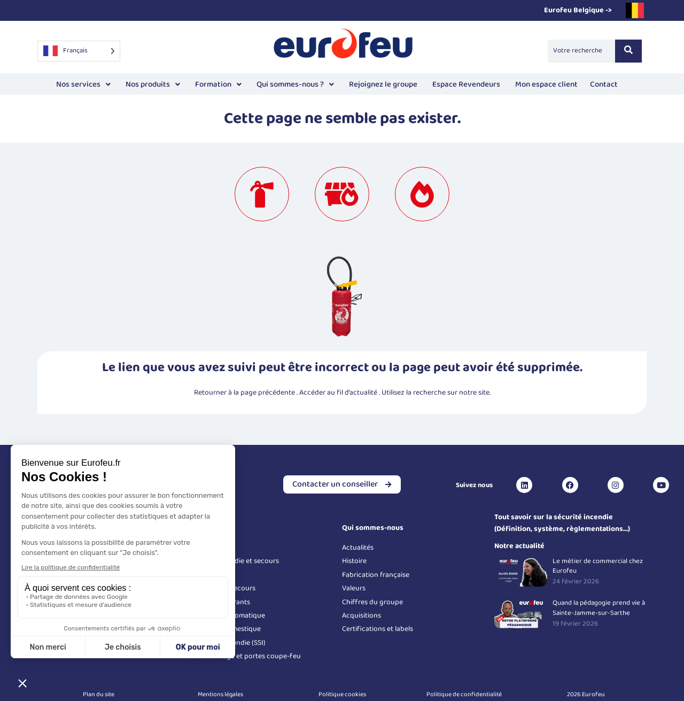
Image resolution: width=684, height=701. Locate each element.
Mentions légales (220, 694)
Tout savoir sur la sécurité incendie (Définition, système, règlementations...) (562, 523)
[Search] (581, 51)
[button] (83, 84)
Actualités (358, 547)
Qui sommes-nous (372, 528)
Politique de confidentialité (464, 694)
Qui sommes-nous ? (295, 84)
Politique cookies (342, 694)
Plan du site (98, 694)
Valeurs (354, 588)
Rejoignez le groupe (383, 84)
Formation (218, 84)
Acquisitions (361, 615)
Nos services (83, 84)
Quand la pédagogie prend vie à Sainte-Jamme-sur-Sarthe (599, 608)
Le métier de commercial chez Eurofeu (598, 566)
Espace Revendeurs (466, 84)
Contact (604, 84)
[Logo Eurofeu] (343, 49)
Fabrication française (375, 575)
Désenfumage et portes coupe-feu (245, 656)
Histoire (354, 561)
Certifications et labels (377, 629)
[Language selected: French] (78, 51)
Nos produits (153, 84)
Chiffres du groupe (372, 602)
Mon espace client (545, 83)
